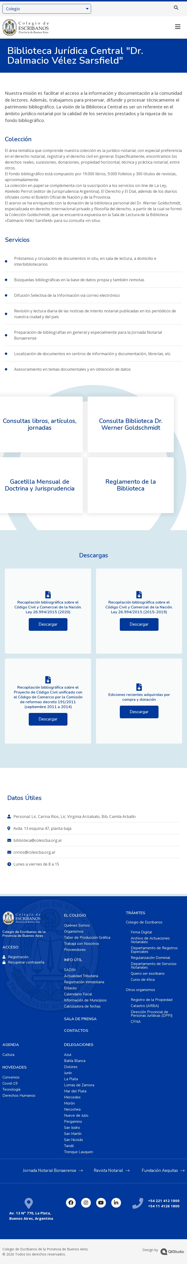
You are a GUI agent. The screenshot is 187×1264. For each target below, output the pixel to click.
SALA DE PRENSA (80, 1019)
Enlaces (70, 988)
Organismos (74, 931)
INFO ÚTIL (73, 960)
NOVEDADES (14, 1067)
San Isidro (72, 1127)
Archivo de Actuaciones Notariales (150, 940)
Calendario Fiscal (78, 994)
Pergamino (73, 1121)
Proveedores (75, 949)
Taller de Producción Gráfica (87, 937)
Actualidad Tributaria (81, 976)
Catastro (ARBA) (145, 1005)
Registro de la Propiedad (151, 999)
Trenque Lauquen (78, 1152)
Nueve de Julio (76, 1115)
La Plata (71, 1079)
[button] (176, 7)
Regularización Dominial (150, 957)
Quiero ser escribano (148, 973)
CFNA (136, 1021)
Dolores (70, 1066)
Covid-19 (10, 1083)
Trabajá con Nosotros (81, 943)
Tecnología (11, 1089)
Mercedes (72, 1097)
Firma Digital (141, 932)
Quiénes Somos (77, 925)
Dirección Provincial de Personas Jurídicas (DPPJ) (152, 1013)
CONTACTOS (76, 1030)
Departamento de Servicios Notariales (154, 965)
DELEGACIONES (78, 1044)
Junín (68, 1073)
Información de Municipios (85, 1000)
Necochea (72, 1109)
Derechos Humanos (18, 1095)
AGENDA (10, 1044)
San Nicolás (73, 1139)
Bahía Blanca (74, 1060)
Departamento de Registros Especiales (154, 950)
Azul (67, 1054)
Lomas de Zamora (79, 1085)
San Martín (73, 1133)
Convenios (10, 1077)
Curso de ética (143, 979)
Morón (69, 1103)
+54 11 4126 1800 (163, 1205)
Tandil (69, 1145)
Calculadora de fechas (82, 1006)
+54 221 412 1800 (163, 1200)
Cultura (8, 1054)
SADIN (69, 969)
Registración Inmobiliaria (84, 982)
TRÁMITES (135, 913)
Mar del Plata (75, 1091)
